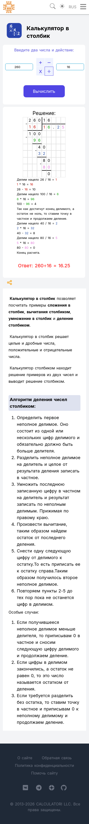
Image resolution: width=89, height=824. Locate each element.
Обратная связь (57, 757)
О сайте (24, 757)
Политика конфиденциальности (44, 765)
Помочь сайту (44, 773)
